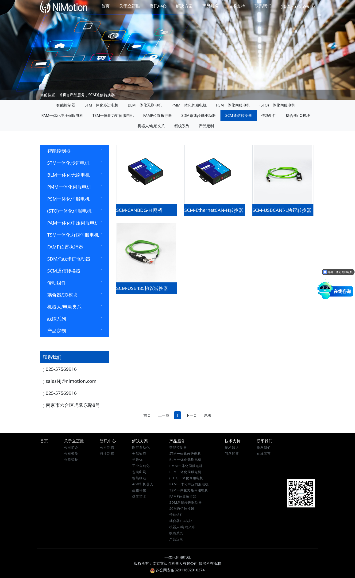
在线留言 (264, 453)
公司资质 (71, 453)
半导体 (137, 459)
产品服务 (210, 6)
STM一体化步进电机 (101, 105)
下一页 (191, 415)
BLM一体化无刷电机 (145, 105)
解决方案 (184, 6)
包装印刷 (139, 472)
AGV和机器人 (142, 484)
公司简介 (71, 447)
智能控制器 (65, 105)
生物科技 (139, 490)
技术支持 (236, 6)
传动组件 (268, 115)
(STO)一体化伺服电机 (277, 105)
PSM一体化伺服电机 (233, 105)
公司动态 (107, 447)
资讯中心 (158, 6)
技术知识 (232, 447)
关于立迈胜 (129, 6)
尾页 (208, 415)
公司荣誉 (71, 459)
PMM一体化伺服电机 (189, 105)
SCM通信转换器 (101, 94)
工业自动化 (141, 465)
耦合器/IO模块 (298, 115)
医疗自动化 (141, 447)
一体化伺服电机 (177, 557)
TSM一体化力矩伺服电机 (113, 115)
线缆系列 (181, 125)
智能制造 (139, 478)
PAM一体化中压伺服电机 (62, 115)
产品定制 (206, 125)
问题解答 (232, 453)
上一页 (163, 415)
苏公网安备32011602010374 (177, 570)
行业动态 (107, 453)
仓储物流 (139, 453)
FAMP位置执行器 (157, 115)
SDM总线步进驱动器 (198, 115)
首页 (105, 6)
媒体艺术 (139, 496)
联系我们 (263, 6)
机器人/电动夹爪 (151, 125)
